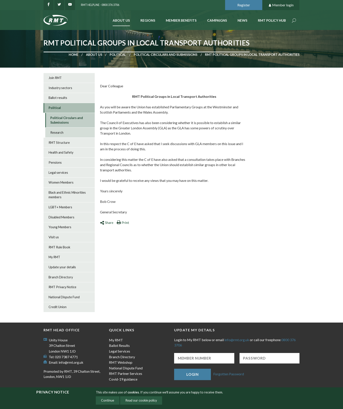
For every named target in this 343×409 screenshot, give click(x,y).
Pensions (55, 162)
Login (192, 374)
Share (106, 222)
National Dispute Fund (64, 297)
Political (118, 54)
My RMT (54, 257)
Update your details (62, 267)
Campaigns (217, 20)
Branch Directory (61, 277)
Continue (107, 400)
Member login (281, 5)
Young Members (60, 227)
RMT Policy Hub (272, 20)
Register (243, 5)
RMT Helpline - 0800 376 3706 (100, 5)
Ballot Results (119, 345)
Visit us (54, 237)
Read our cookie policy (141, 400)
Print (123, 222)
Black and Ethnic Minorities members (67, 195)
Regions (147, 20)
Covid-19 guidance (123, 379)
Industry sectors (60, 88)
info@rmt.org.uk (71, 362)
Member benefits (181, 20)
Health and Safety (61, 152)
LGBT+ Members (60, 207)
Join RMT (55, 78)
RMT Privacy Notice (62, 287)
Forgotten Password (228, 374)
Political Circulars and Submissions (165, 54)
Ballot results (58, 98)
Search (294, 21)
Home (73, 54)
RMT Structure (59, 142)
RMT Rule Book (59, 247)
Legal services (58, 172)
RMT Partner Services (125, 373)
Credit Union (57, 307)
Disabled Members (61, 217)
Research (56, 132)
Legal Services (119, 351)
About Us (121, 20)
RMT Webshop (120, 362)
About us (94, 54)
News (242, 20)
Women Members (61, 182)
